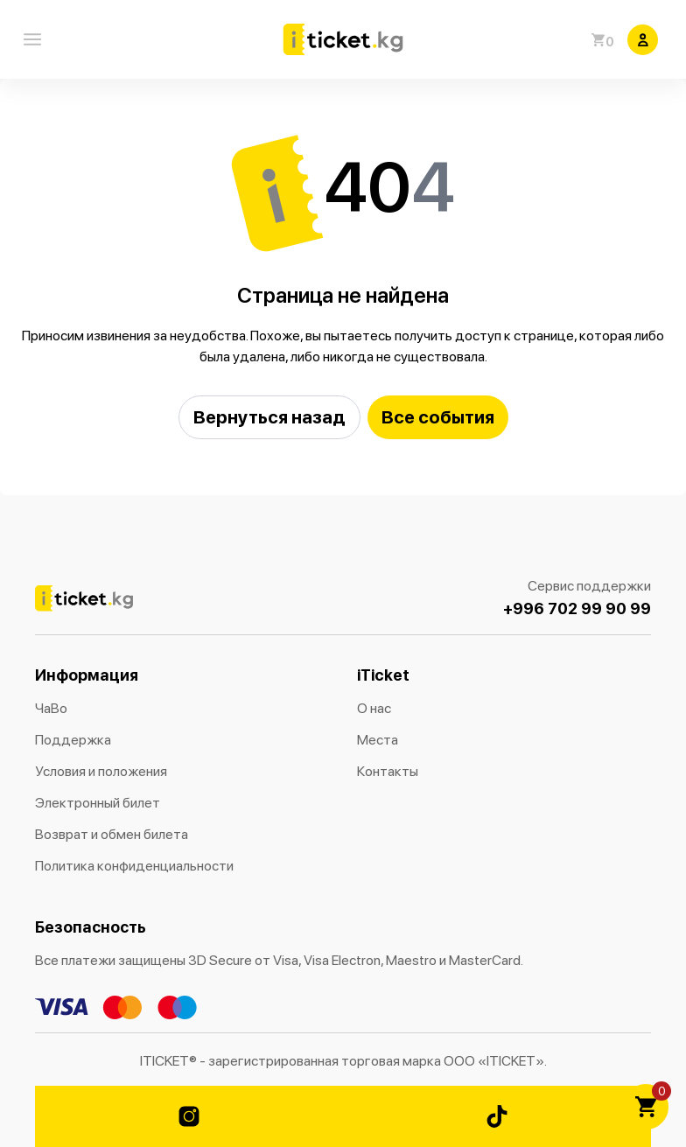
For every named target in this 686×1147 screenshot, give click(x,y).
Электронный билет (97, 802)
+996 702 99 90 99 (577, 608)
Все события (438, 417)
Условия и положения (101, 771)
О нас (374, 708)
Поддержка (73, 739)
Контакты (387, 771)
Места (377, 739)
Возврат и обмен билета (111, 834)
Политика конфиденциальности (134, 865)
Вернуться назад (269, 417)
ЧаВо (51, 708)
